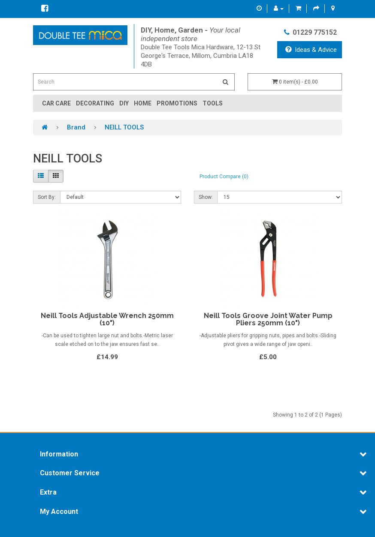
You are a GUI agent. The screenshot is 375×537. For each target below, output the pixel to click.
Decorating (95, 103)
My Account (59, 512)
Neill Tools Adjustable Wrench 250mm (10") (107, 319)
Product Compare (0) (224, 177)
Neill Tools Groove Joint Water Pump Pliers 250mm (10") (268, 319)
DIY (124, 103)
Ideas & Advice (311, 50)
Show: (206, 197)
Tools (213, 103)
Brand (76, 127)
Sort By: (47, 197)
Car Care (56, 103)
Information (59, 454)
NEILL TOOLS (124, 127)
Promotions (177, 103)
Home (142, 103)
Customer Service (70, 473)
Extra (48, 492)
